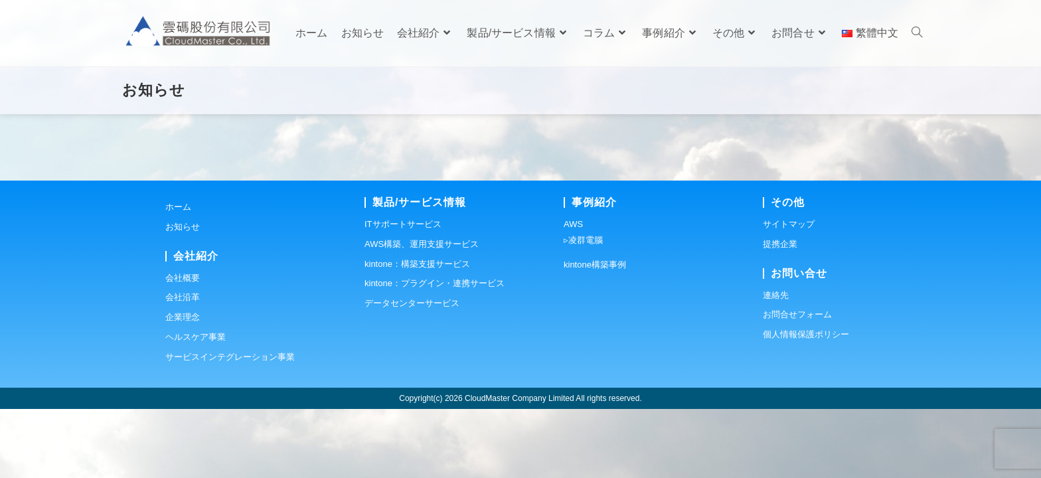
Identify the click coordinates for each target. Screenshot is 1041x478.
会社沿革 (182, 366)
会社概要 (182, 347)
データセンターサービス (411, 372)
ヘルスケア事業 (195, 406)
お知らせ (182, 296)
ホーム (178, 276)
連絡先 (776, 364)
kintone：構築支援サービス (417, 333)
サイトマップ (789, 293)
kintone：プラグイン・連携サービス (434, 352)
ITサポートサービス (402, 293)
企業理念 (182, 386)
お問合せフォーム (797, 383)
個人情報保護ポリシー (806, 403)
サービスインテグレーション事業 (230, 426)
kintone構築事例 (595, 334)
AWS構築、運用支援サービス (421, 313)
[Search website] (917, 33)
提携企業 (780, 313)
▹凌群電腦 (583, 309)
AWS (573, 293)
